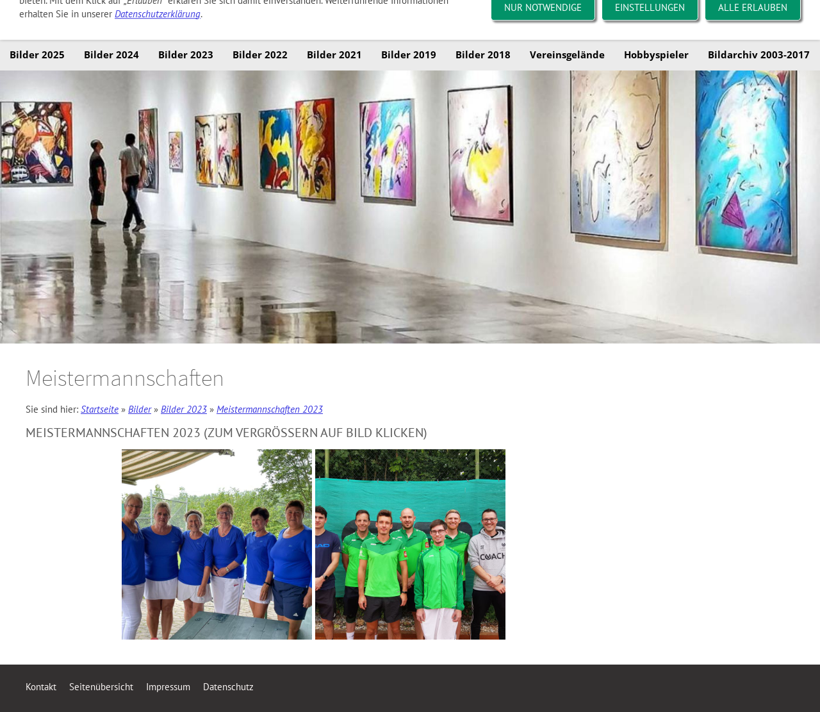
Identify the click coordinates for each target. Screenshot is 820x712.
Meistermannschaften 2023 (270, 409)
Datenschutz (228, 687)
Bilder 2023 (184, 409)
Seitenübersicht (101, 687)
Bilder (139, 409)
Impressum (168, 687)
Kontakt (41, 687)
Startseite (100, 409)
